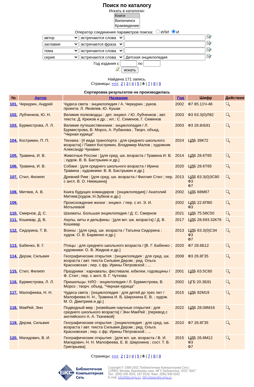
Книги (127, 15)
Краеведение (127, 25)
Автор (41, 98)
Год (180, 98)
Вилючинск (127, 20)
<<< (115, 83)
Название (118, 98)
